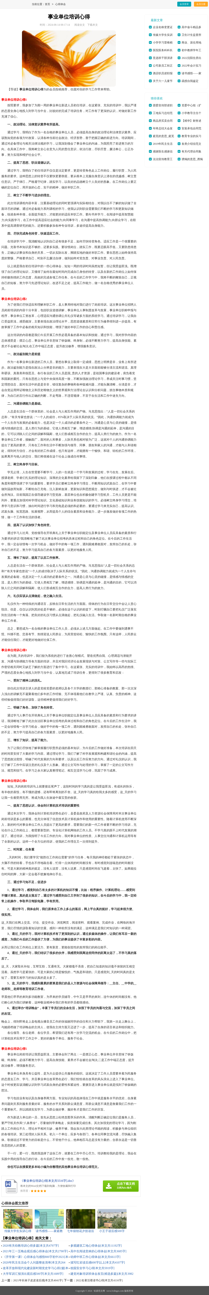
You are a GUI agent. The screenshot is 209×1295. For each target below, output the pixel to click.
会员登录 (184, 4)
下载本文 (92, 24)
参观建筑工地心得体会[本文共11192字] (96, 1245)
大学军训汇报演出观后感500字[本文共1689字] (33, 1273)
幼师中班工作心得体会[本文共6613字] (95, 1256)
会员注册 (200, 4)
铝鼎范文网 (99, 1291)
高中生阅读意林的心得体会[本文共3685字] (98, 1251)
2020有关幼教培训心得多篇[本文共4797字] (31, 1245)
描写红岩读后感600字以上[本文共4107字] (97, 1262)
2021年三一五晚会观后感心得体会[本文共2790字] (35, 1251)
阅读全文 (79, 24)
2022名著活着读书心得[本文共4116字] (99, 1280)
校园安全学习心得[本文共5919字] (92, 1268)
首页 (47, 4)
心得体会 (60, 4)
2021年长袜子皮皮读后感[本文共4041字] (38, 1280)
